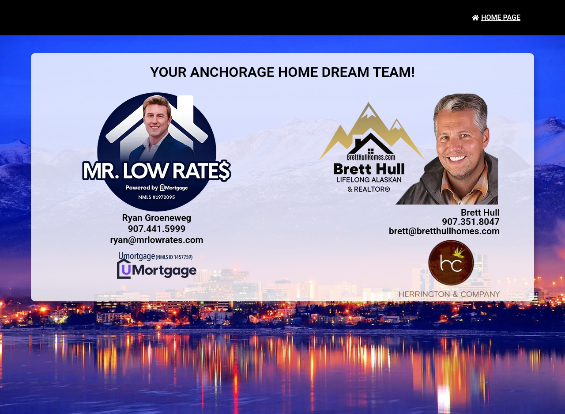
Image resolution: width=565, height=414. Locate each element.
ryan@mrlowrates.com (156, 240)
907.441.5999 (157, 229)
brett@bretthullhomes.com (444, 231)
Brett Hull (480, 212)
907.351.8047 (471, 221)
